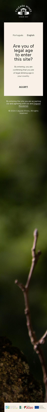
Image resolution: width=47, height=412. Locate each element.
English (30, 35)
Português (18, 35)
